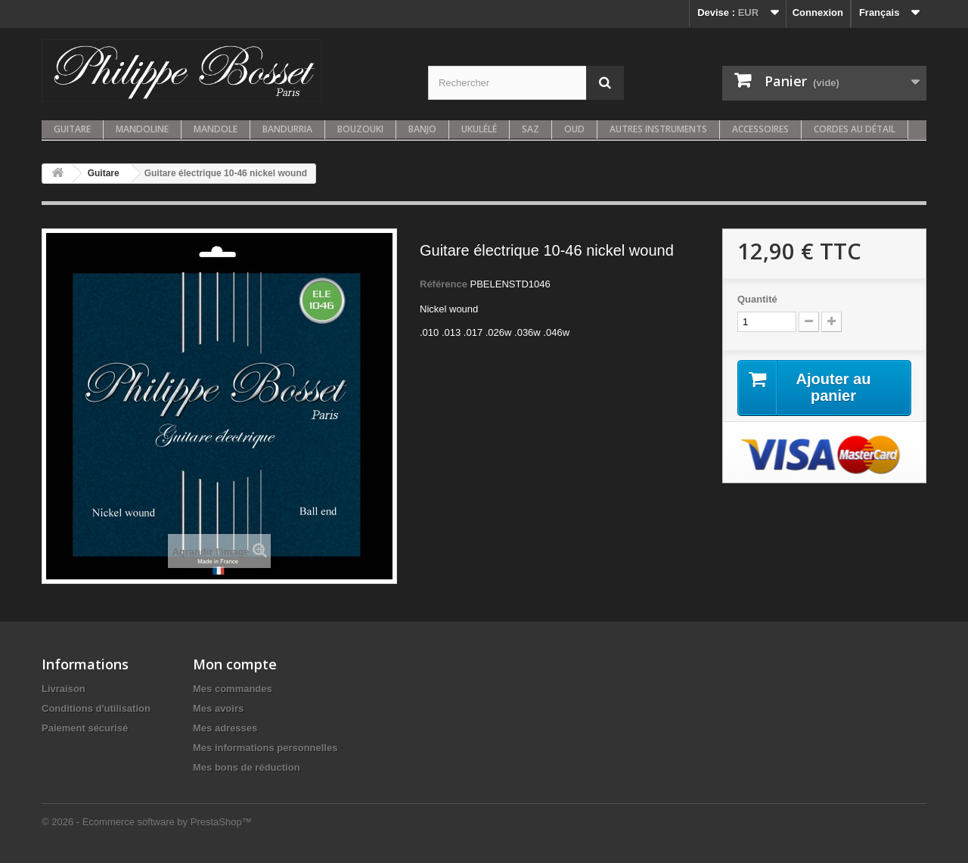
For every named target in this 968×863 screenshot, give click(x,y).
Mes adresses (225, 728)
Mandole (215, 129)
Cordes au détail (854, 129)
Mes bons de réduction (246, 767)
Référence (443, 284)
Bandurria (287, 129)
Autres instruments (658, 129)
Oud (574, 129)
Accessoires (760, 129)
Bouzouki (360, 129)
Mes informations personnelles (265, 747)
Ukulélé (479, 129)
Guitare (72, 129)
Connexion (818, 12)
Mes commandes (232, 688)
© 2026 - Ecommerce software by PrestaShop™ (147, 821)
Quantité (757, 299)
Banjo (422, 129)
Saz (530, 129)
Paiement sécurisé (85, 728)
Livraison (63, 688)
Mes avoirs (218, 708)
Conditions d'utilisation (96, 708)
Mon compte (235, 664)
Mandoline (142, 129)
